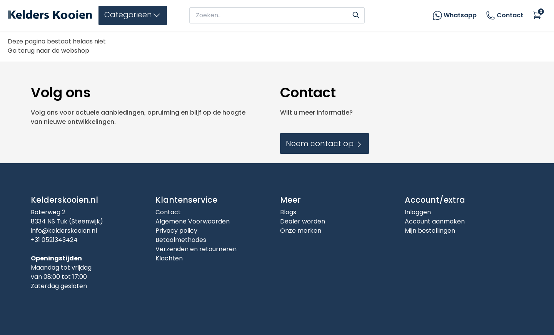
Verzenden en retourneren (196, 249)
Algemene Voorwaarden (192, 221)
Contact (504, 15)
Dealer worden (302, 221)
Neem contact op (324, 143)
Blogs (288, 212)
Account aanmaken (435, 221)
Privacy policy (176, 230)
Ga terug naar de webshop (48, 50)
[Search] (356, 14)
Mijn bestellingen (430, 230)
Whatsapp (460, 15)
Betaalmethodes (180, 239)
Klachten (169, 258)
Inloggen (418, 212)
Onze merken (300, 230)
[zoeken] (270, 15)
